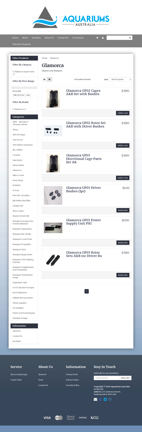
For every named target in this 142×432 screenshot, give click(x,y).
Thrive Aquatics (20, 303)
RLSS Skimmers (20, 292)
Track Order (16, 380)
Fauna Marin (18, 165)
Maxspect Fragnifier (22, 244)
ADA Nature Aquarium (23, 145)
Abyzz (15, 129)
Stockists (36, 37)
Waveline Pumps (20, 318)
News (25, 37)
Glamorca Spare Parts (23, 72)
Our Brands (78, 37)
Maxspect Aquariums (22, 229)
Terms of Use (72, 374)
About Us (49, 37)
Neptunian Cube (20, 282)
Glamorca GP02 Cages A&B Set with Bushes (83, 92)
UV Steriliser (18, 308)
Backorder (123, 210)
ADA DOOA (18, 140)
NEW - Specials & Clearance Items (20, 123)
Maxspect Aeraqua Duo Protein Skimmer (23, 222)
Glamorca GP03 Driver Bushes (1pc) (83, 189)
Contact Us (63, 37)
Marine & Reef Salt (21, 216)
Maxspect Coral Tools (22, 239)
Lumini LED (18, 206)
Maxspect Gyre (19, 249)
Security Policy (72, 385)
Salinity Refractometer (23, 298)
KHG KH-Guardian (21, 195)
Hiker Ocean (18, 175)
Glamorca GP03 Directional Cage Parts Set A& (84, 158)
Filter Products (20, 58)
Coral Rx (16, 155)
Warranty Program (21, 44)
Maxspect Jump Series (22, 254)
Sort (105, 79)
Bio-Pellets (17, 150)
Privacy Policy (72, 380)
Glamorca (20, 109)
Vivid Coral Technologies (24, 313)
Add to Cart (123, 113)
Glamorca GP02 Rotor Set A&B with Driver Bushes (86, 124)
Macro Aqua (18, 211)
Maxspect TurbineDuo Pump (23, 276)
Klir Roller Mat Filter (22, 200)
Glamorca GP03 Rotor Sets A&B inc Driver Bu (84, 254)
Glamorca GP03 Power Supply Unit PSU (83, 221)
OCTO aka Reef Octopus (23, 287)
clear (28, 95)
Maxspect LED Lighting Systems (23, 260)
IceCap (16, 190)
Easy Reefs (17, 160)
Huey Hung (18, 180)
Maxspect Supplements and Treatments (23, 268)
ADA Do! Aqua (19, 134)
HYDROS (17, 185)
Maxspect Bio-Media (22, 234)
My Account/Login (19, 374)
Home (15, 37)
